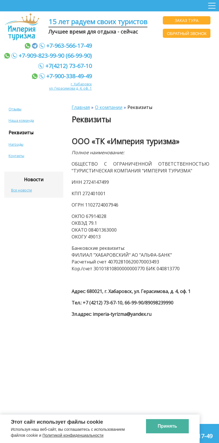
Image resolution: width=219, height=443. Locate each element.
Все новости (21, 190)
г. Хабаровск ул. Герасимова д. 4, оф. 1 (70, 86)
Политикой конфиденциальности (73, 435)
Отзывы (15, 109)
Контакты (16, 155)
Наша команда (21, 120)
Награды (16, 144)
